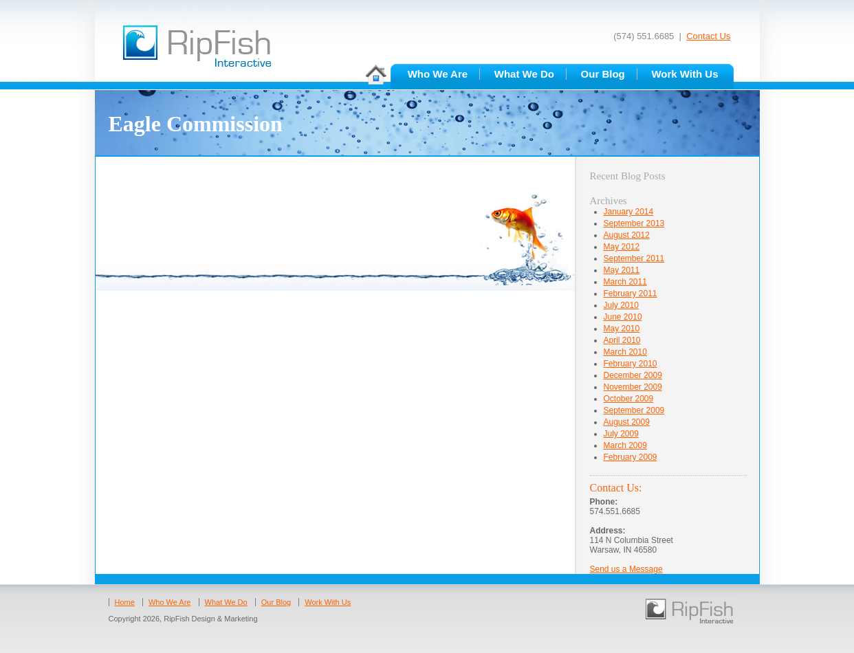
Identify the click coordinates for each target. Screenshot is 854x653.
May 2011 (622, 270)
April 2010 (622, 340)
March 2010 (625, 352)
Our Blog (603, 74)
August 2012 (627, 235)
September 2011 (634, 258)
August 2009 (627, 422)
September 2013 (634, 223)
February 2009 (630, 457)
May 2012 (622, 247)
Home (125, 602)
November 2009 (633, 387)
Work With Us (684, 74)
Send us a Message (626, 569)
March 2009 (625, 445)
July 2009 (621, 434)
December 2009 (633, 375)
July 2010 (621, 305)
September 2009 (634, 410)
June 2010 (623, 317)
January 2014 (629, 212)
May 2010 (622, 328)
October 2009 (629, 398)
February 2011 (630, 293)
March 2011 (625, 282)
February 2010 (630, 363)
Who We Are (438, 74)
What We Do (524, 74)
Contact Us (708, 36)
